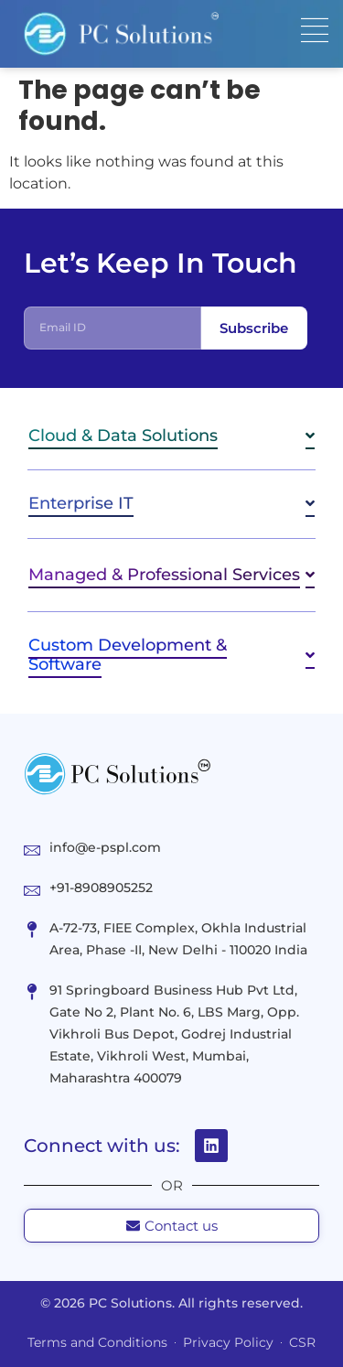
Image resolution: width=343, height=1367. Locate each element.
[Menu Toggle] (314, 30)
